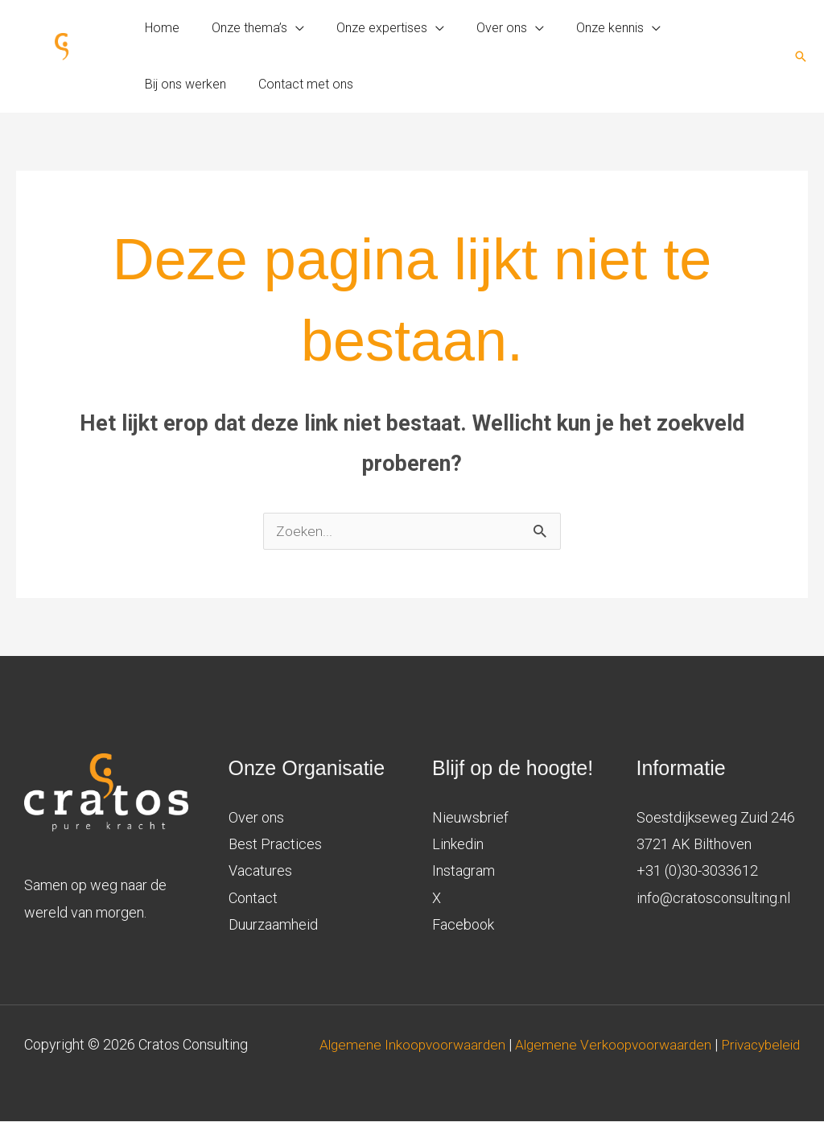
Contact (253, 898)
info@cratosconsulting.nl (713, 898)
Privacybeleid (757, 1072)
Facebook (463, 925)
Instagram (463, 871)
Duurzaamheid (273, 925)
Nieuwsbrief (470, 818)
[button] (800, 56)
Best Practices (275, 844)
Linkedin (458, 844)
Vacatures (260, 871)
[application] (286, 28)
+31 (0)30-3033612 (697, 871)
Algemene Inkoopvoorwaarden (489, 1045)
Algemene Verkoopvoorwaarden (692, 1045)
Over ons (256, 818)
